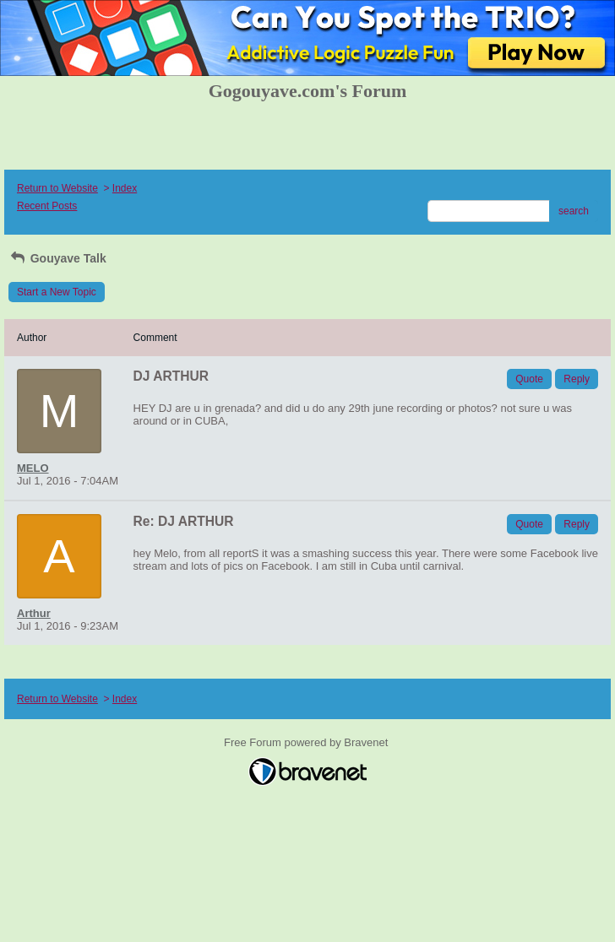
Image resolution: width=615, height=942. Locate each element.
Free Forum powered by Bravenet (307, 742)
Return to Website (57, 188)
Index (124, 188)
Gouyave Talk (57, 258)
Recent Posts (47, 206)
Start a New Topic (56, 292)
